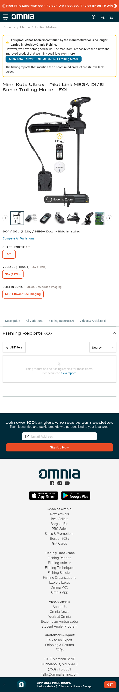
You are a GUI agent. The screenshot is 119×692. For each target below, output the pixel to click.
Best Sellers (59, 519)
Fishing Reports (59, 558)
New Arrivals (59, 514)
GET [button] (110, 684)
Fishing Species (59, 573)
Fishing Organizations (59, 578)
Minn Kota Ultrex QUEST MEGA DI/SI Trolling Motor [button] (43, 59)
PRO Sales (59, 529)
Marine (25, 27)
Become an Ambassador (59, 621)
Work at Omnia (59, 617)
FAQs (60, 650)
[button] (59, 332)
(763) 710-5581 (59, 669)
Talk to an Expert (59, 640)
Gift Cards (59, 543)
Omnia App (59, 592)
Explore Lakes (59, 582)
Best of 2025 (59, 539)
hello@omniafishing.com (60, 674)
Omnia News (59, 612)
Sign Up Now (59, 447)
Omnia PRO (59, 587)
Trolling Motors (46, 27)
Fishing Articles (59, 563)
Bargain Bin (59, 524)
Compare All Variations (18, 238)
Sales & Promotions (59, 534)
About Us (60, 607)
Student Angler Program (59, 626)
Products (9, 27)
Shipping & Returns (59, 645)
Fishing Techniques (59, 568)
